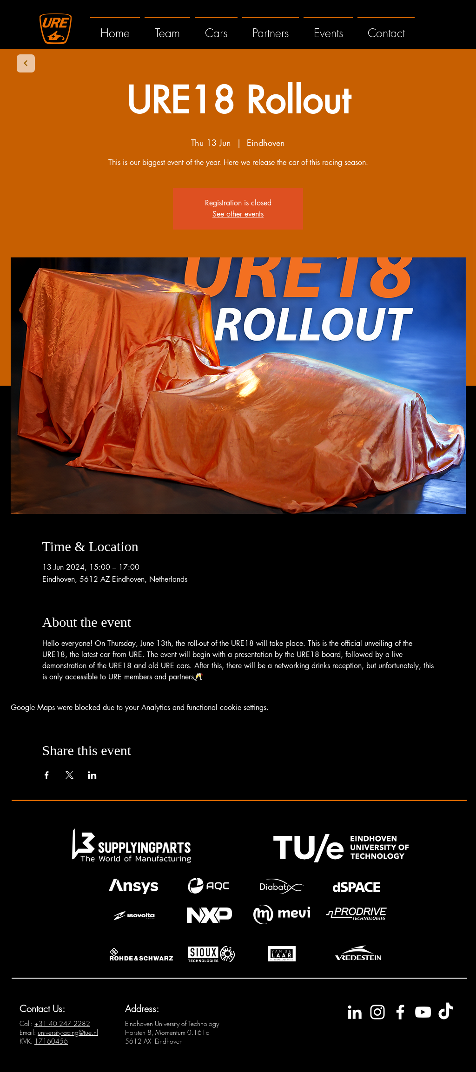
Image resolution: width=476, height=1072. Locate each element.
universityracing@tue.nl (68, 1032)
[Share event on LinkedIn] (92, 775)
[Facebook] (400, 1012)
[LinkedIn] (354, 1012)
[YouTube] (423, 1012)
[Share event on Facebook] (46, 775)
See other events (238, 214)
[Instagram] (377, 1012)
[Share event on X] (69, 775)
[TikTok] (446, 1012)
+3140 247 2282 (62, 1023)
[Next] (26, 63)
